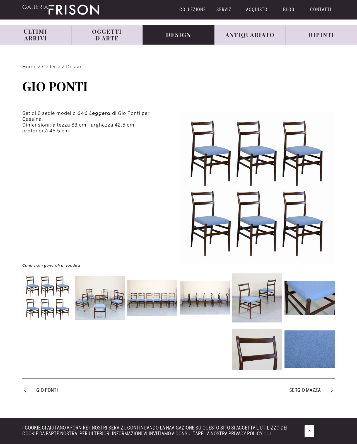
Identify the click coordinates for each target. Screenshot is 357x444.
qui (267, 434)
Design (74, 67)
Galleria (52, 67)
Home (30, 67)
